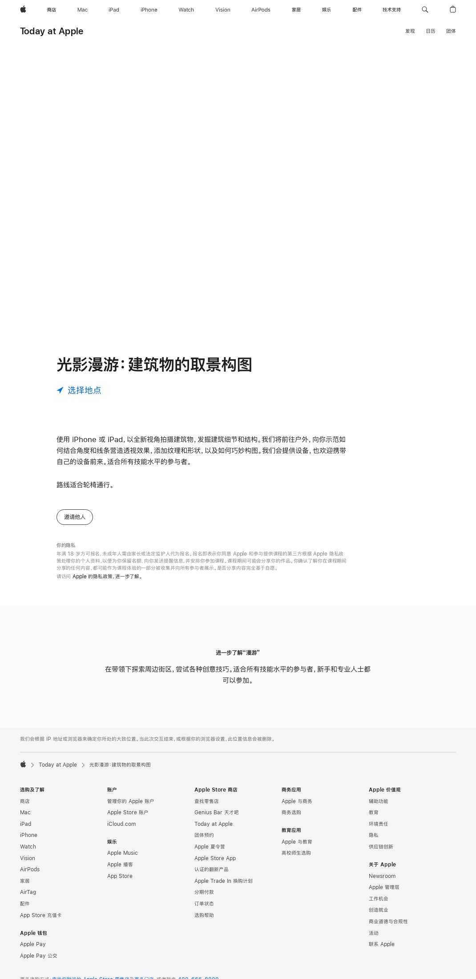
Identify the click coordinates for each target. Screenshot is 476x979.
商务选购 (291, 812)
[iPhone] (149, 10)
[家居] (296, 10)
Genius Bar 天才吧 (216, 812)
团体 (451, 31)
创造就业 (378, 910)
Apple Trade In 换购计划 (223, 881)
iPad (25, 824)
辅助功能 (378, 801)
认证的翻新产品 (211, 869)
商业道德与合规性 (388, 921)
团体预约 (204, 835)
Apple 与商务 (297, 801)
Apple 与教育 (297, 842)
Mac (25, 812)
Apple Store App (215, 858)
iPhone (28, 835)
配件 (25, 903)
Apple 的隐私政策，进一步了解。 (107, 576)
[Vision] (223, 10)
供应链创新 (381, 846)
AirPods (30, 869)
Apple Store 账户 (128, 812)
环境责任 (378, 824)
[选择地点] (78, 390)
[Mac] (82, 10)
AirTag (28, 892)
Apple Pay (33, 944)
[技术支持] (391, 10)
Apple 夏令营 (209, 846)
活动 (374, 933)
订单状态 (204, 903)
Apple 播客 (120, 864)
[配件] (357, 10)
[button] (425, 10)
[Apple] (23, 10)
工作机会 (378, 899)
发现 (410, 31)
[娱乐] (326, 10)
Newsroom (382, 876)
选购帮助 (204, 915)
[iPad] (114, 10)
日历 (431, 31)
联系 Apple (382, 944)
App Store (120, 876)
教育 (374, 812)
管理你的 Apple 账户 (130, 801)
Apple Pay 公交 (38, 956)
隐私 (374, 835)
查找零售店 (206, 801)
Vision (27, 858)
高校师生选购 (296, 853)
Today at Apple (51, 31)
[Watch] (186, 10)
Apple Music (122, 853)
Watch (28, 846)
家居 (25, 881)
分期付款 (204, 892)
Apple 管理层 (384, 887)
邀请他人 (74, 517)
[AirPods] (261, 10)
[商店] (52, 10)
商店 (25, 801)
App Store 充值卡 (41, 915)
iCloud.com (121, 824)
